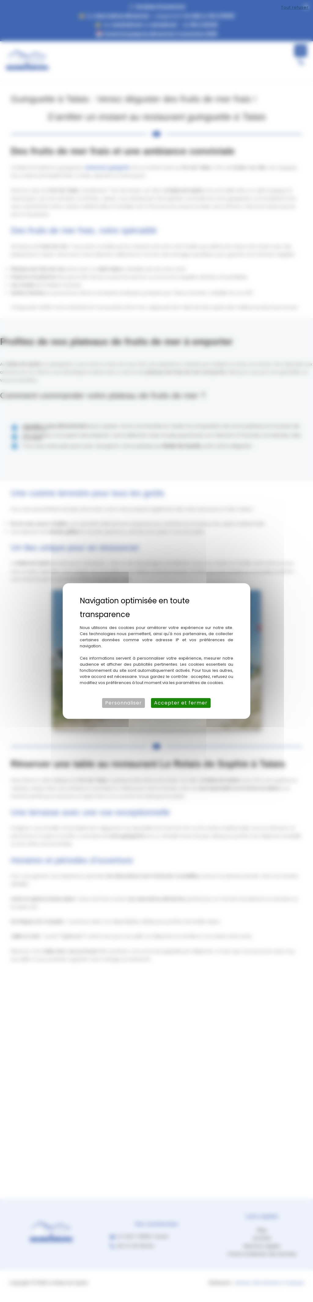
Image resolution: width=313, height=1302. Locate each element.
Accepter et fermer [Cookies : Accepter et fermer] (181, 702)
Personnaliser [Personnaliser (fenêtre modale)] (123, 702)
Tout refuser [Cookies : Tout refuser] (294, 7)
